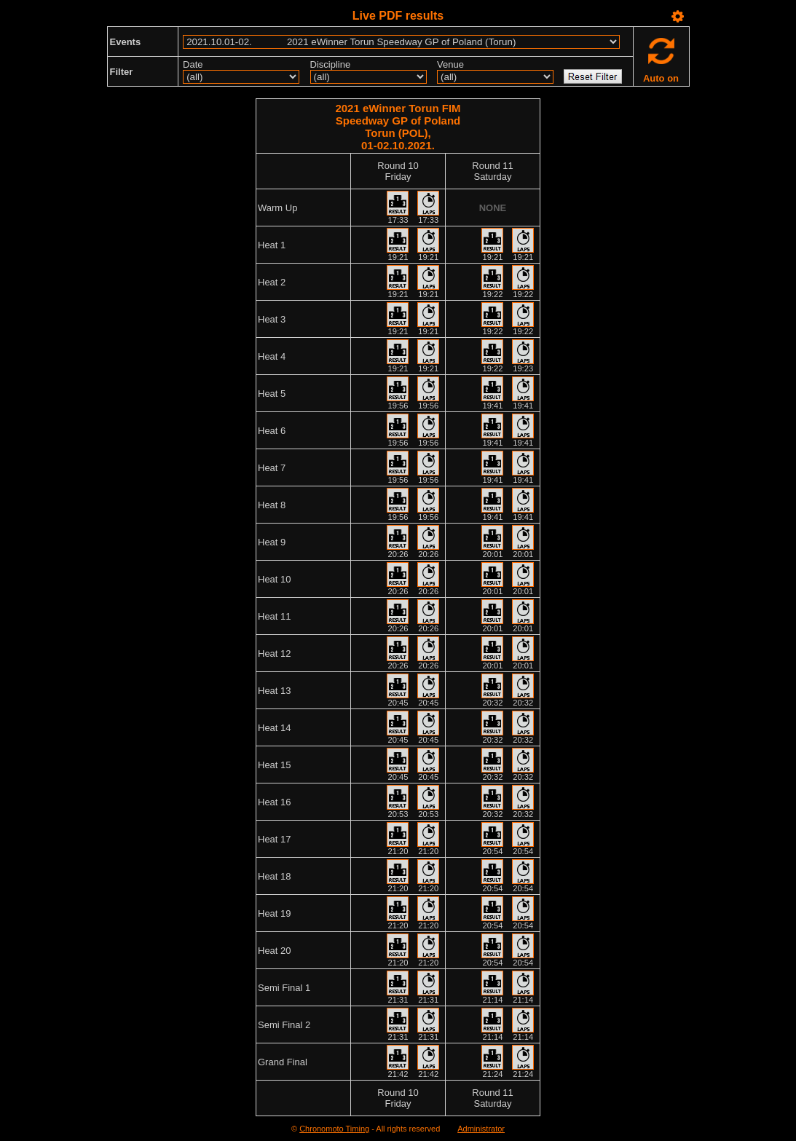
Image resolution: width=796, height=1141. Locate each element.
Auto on (661, 78)
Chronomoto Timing (334, 1128)
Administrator (481, 1128)
